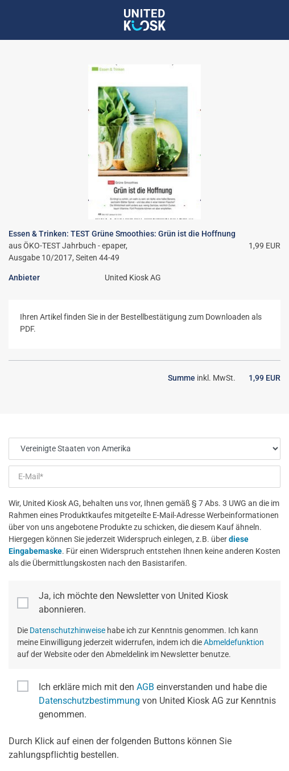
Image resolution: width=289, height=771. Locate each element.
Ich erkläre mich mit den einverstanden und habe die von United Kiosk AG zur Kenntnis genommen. (157, 701)
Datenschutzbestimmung (89, 700)
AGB (145, 687)
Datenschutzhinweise (67, 630)
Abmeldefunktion (234, 642)
